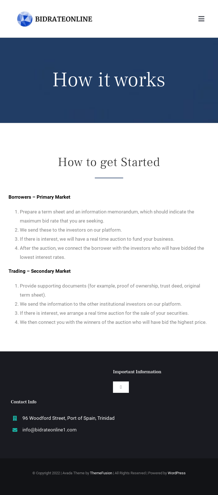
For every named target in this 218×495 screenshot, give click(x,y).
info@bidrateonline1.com (49, 430)
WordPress (177, 473)
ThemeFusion (101, 473)
